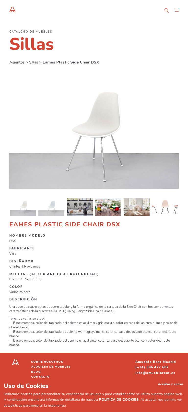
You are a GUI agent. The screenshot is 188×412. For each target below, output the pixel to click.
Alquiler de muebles (50, 367)
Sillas (33, 62)
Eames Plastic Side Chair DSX (71, 62)
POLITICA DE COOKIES (119, 399)
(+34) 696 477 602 (152, 367)
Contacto (40, 377)
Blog (36, 372)
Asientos (17, 62)
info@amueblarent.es (155, 373)
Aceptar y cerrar (170, 384)
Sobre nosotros (47, 362)
